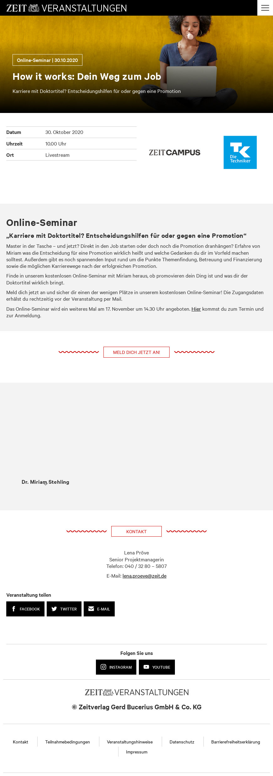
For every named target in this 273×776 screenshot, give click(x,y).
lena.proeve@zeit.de (144, 575)
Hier (196, 308)
